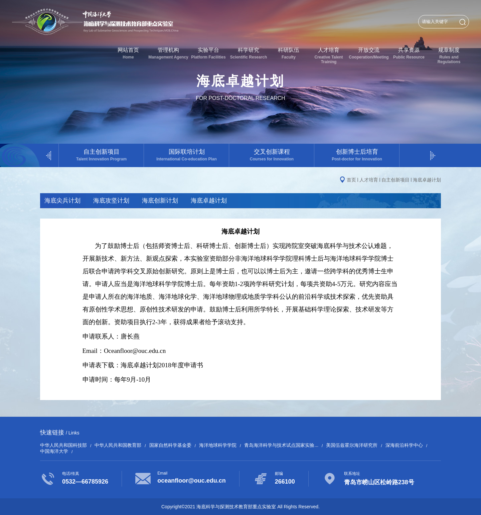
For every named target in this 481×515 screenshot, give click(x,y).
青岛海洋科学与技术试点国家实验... (281, 445)
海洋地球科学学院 (217, 445)
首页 (351, 179)
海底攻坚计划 (111, 200)
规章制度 (449, 55)
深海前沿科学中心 (404, 445)
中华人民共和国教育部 (118, 445)
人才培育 (329, 55)
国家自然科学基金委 (170, 445)
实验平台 (208, 53)
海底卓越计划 (427, 179)
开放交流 (369, 53)
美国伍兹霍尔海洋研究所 (351, 445)
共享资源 (409, 53)
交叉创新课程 (271, 154)
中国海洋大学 (54, 451)
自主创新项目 (101, 154)
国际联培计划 (186, 154)
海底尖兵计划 (62, 200)
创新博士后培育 (356, 154)
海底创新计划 (160, 200)
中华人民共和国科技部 (63, 445)
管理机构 (168, 53)
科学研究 (248, 53)
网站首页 (128, 53)
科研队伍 (289, 53)
